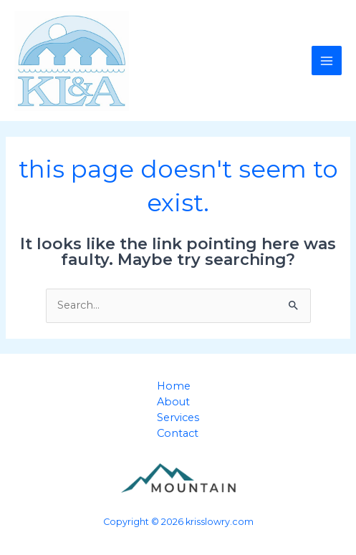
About (173, 401)
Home (174, 386)
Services (178, 417)
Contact (177, 433)
